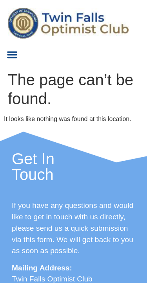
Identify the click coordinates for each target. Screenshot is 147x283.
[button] (12, 54)
